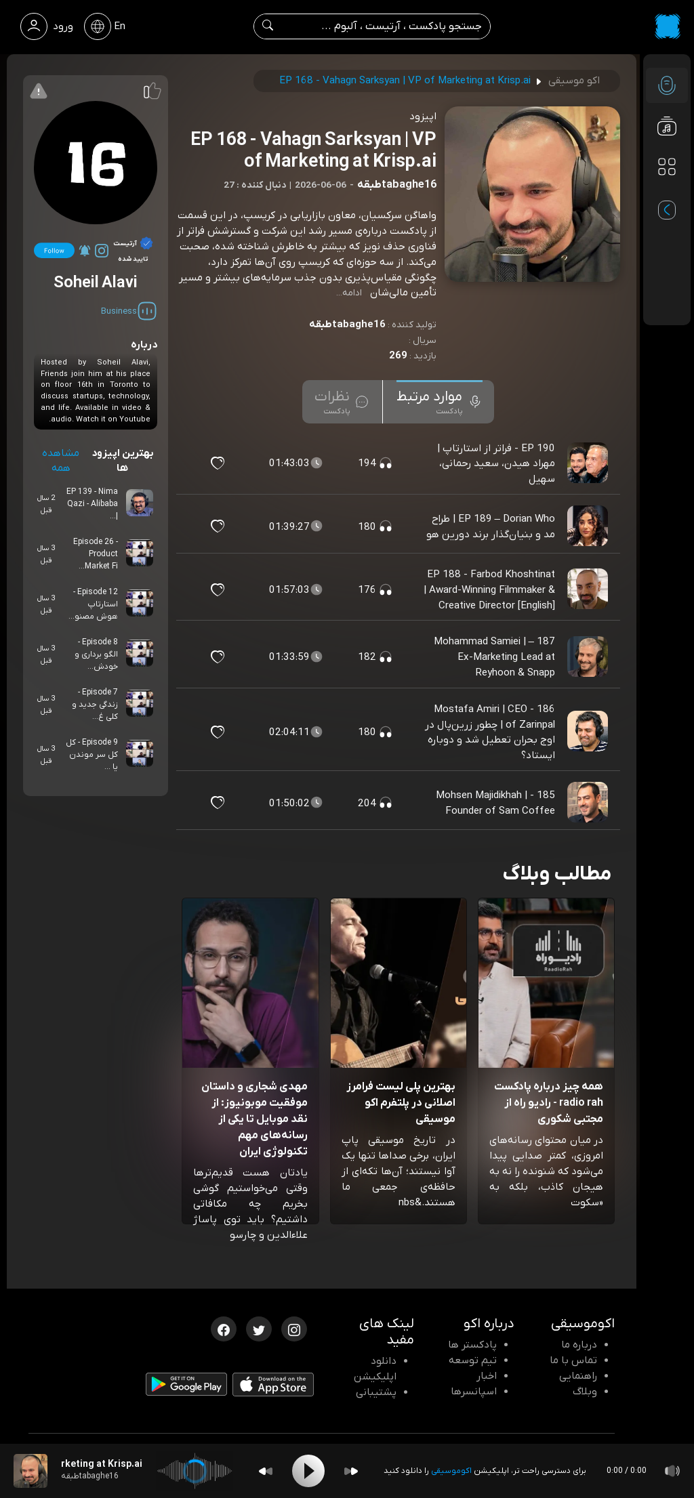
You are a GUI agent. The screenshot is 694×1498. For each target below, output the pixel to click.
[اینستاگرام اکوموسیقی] (294, 1328)
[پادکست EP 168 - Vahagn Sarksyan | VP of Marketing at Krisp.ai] (30, 1471)
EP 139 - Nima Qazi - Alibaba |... (92, 504)
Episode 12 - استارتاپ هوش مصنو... (93, 604)
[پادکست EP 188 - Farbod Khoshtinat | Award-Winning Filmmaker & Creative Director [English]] (589, 589)
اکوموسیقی (451, 1470)
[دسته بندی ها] (667, 166)
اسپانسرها (474, 1391)
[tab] (439, 401)
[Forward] (351, 1471)
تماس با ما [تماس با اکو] (573, 1360)
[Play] (308, 1471)
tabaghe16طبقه (347, 324)
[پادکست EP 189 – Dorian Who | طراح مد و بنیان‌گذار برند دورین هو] (589, 526)
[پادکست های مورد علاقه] (667, 194)
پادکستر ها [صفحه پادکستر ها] (472, 1345)
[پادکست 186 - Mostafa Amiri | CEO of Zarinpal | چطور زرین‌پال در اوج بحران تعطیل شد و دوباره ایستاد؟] (589, 732)
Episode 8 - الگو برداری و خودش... (96, 654)
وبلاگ (585, 1391)
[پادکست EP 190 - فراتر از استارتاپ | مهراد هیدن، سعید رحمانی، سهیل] (589, 463)
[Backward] (265, 1471)
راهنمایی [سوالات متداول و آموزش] (578, 1376)
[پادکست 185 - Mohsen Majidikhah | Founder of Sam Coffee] (589, 803)
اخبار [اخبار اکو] (486, 1376)
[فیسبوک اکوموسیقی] (224, 1328)
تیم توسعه (473, 1360)
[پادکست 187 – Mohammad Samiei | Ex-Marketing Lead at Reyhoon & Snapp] (589, 657)
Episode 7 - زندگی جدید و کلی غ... (95, 704)
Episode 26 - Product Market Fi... (95, 554)
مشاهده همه (60, 461)
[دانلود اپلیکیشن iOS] (273, 1387)
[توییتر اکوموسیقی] (259, 1328)
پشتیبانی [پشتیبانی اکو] (376, 1392)
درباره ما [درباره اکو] (579, 1345)
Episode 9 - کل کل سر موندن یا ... (92, 754)
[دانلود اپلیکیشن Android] (186, 1387)
